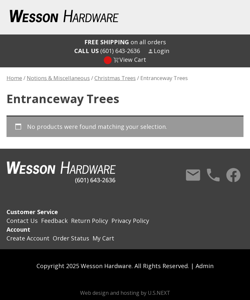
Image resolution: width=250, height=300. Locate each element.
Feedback (54, 221)
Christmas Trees (115, 78)
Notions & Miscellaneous (58, 78)
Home (14, 78)
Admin (205, 266)
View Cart (132, 59)
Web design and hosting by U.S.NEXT (125, 292)
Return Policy (89, 221)
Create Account (28, 238)
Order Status (71, 238)
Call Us (213, 175)
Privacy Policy (130, 221)
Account (18, 229)
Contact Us (193, 175)
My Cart (103, 238)
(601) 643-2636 (107, 51)
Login (161, 51)
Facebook (233, 175)
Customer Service (32, 212)
